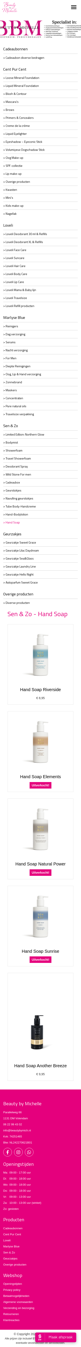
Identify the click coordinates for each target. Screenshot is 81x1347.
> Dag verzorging (14, 334)
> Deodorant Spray (15, 466)
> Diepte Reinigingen (16, 366)
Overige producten (18, 594)
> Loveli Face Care (14, 250)
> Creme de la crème (16, 125)
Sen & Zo (10, 426)
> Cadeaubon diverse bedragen (23, 57)
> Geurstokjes (12, 490)
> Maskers (10, 390)
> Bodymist (10, 442)
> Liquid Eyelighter (15, 133)
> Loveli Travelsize (15, 298)
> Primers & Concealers (18, 117)
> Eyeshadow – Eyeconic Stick (22, 141)
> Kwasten (10, 189)
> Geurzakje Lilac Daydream (21, 550)
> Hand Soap (11, 522)
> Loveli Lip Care (13, 282)
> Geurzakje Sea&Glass (18, 558)
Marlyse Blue (14, 317)
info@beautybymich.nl (17, 1130)
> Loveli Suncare (13, 258)
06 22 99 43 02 (12, 1124)
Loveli (8, 225)
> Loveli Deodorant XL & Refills (23, 242)
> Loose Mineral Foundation (21, 77)
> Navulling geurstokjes (18, 498)
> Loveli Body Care (15, 274)
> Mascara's (11, 101)
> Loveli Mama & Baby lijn (19, 290)
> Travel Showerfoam (17, 458)
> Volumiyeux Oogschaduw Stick (24, 149)
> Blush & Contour (15, 93)
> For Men (9, 358)
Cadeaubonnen (15, 49)
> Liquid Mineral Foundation (21, 85)
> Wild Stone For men (17, 474)
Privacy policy (11, 1289)
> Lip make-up (12, 173)
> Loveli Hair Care (14, 266)
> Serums (9, 342)
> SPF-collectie (12, 165)
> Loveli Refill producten (18, 306)
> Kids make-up (13, 205)
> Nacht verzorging (15, 350)
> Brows (8, 109)
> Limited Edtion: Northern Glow (23, 434)
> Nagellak (10, 213)
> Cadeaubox (11, 482)
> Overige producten (16, 181)
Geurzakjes (12, 534)
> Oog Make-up (13, 157)
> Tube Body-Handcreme (19, 506)
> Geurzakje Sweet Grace (19, 542)
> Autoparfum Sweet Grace (20, 582)
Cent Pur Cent (14, 69)
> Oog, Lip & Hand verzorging (22, 374)
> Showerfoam (12, 450)
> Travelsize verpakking (18, 414)
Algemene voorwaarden (18, 1302)
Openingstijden (12, 1283)
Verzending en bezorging (18, 1308)
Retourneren (11, 1314)
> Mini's (8, 197)
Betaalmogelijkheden (16, 1296)
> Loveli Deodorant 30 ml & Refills (25, 234)
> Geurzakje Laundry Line (19, 566)
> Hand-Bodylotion (15, 514)
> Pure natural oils (14, 406)
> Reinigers (10, 326)
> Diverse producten (16, 602)
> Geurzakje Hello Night (18, 574)
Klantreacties (11, 1320)
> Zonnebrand (12, 382)
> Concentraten (13, 398)
